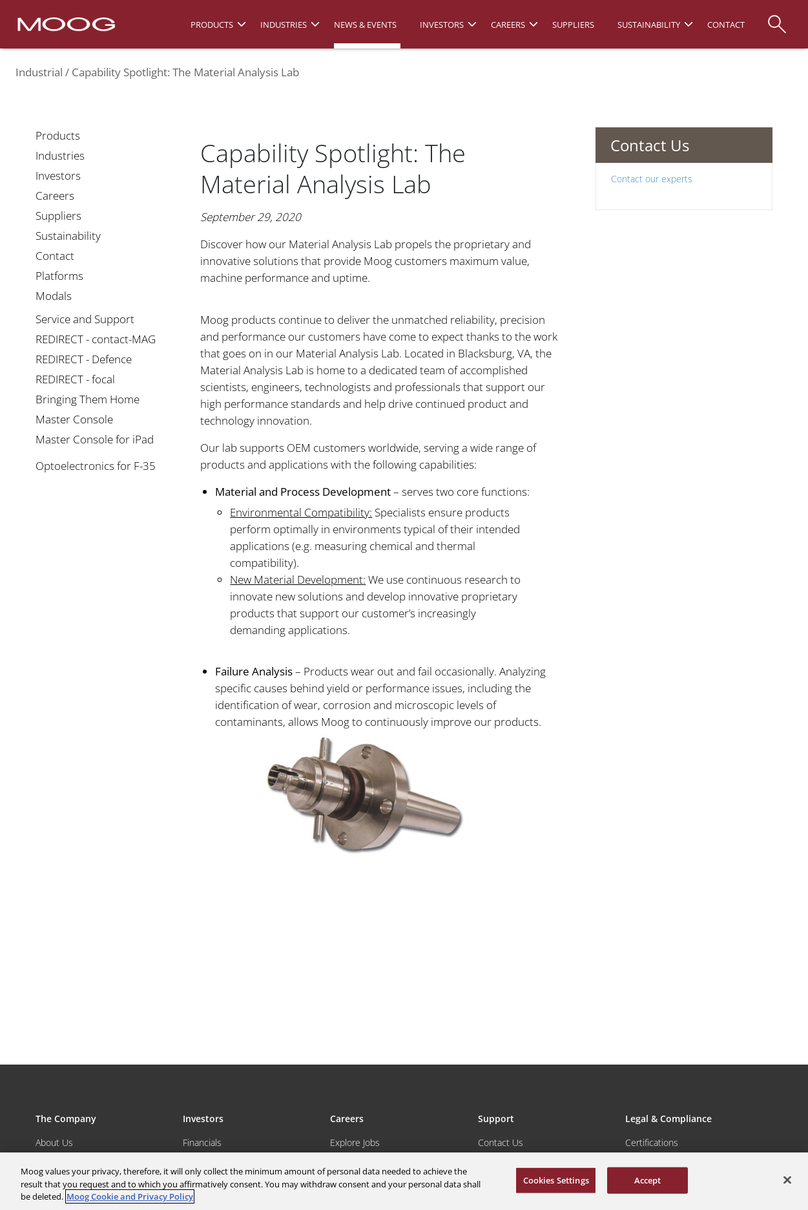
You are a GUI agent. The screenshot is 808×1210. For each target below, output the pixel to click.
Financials (202, 1142)
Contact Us (500, 1142)
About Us (54, 1142)
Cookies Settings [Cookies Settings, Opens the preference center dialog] (556, 1179)
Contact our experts (651, 179)
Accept (647, 1179)
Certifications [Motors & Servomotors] (651, 1142)
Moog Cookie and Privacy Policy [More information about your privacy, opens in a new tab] (130, 1196)
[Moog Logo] (65, 23)
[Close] (787, 1179)
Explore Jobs (355, 1142)
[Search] (777, 17)
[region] (404, 1181)
